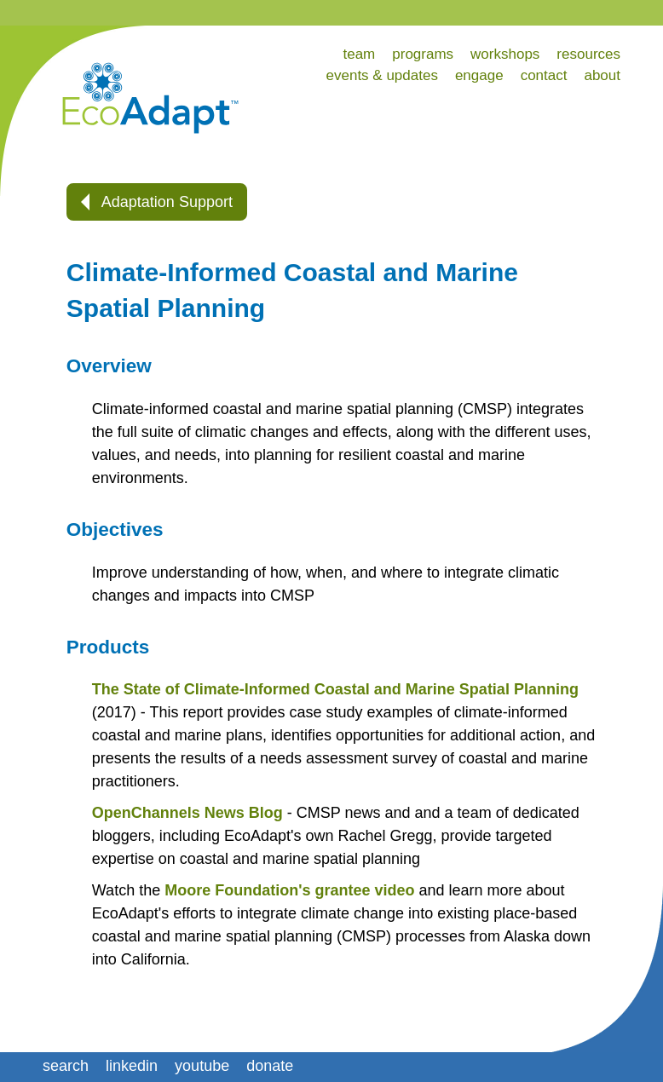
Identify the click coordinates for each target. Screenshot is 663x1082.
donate (269, 1065)
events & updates (382, 75)
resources (588, 54)
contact (544, 75)
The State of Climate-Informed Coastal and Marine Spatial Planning (335, 689)
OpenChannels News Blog (187, 812)
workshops (504, 54)
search (66, 1065)
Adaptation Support (157, 201)
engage (479, 75)
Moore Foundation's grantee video (289, 890)
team (359, 54)
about (602, 75)
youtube (202, 1065)
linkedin (132, 1065)
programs (422, 54)
